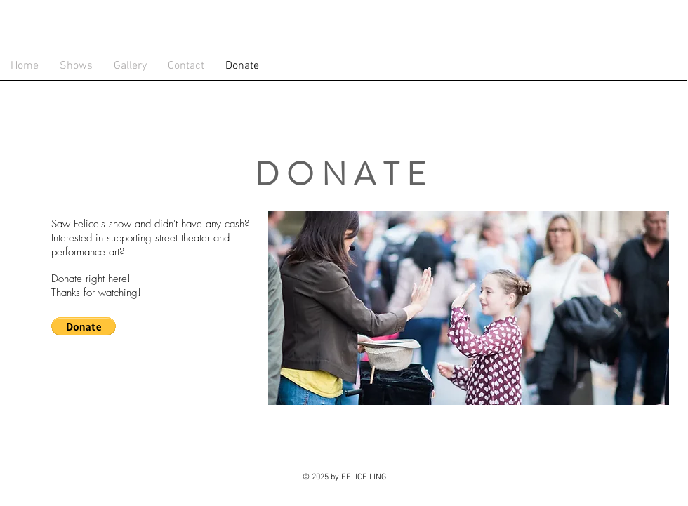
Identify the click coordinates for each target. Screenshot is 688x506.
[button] (83, 326)
